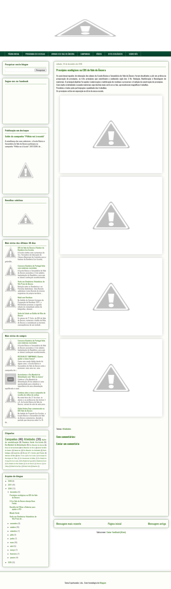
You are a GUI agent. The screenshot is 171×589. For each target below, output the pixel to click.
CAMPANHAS (85, 53)
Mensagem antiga (157, 524)
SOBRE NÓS (133, 53)
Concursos (17, 450)
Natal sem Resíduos (25, 297)
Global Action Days (16, 466)
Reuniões (35, 466)
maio (12, 542)
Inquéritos (16, 453)
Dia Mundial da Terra (28, 447)
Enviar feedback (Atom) (116, 532)
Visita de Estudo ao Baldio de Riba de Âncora (32, 314)
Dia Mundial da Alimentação (15, 444)
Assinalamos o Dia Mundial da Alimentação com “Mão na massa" (30, 375)
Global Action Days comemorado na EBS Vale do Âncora (31, 409)
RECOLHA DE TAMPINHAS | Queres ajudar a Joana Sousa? (30, 357)
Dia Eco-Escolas (31, 456)
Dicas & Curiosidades (12, 447)
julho (12, 534)
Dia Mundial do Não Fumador (15, 463)
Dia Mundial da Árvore (40, 461)
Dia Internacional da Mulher (27, 458)
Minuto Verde (26, 466)
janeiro (13, 557)
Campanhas (11, 439)
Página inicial (114, 524)
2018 (10, 481)
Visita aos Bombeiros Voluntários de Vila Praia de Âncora (31, 282)
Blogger (103, 582)
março (12, 549)
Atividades (66, 428)
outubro (13, 527)
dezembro (14, 492)
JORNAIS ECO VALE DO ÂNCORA (62, 53)
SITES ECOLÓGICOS (115, 53)
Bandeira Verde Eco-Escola (32, 442)
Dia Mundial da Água (26, 461)
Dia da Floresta (29, 463)
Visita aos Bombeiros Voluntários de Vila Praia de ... (23, 517)
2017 (10, 484)
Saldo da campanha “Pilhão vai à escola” (24, 136)
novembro (14, 523)
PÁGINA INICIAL (13, 53)
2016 (10, 488)
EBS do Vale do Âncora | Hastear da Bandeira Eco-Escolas (31, 248)
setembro (14, 531)
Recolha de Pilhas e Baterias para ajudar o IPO (22, 508)
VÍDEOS (99, 53)
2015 (10, 562)
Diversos (39, 463)
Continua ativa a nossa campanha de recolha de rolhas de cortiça (31, 393)
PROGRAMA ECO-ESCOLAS (35, 53)
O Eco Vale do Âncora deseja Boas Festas (22, 502)
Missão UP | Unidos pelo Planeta (33, 453)
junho (12, 538)
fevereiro (13, 553)
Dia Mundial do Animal (36, 445)
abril (12, 546)
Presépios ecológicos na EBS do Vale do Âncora (23, 496)
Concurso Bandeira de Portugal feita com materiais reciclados (31, 266)
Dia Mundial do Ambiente (31, 450)
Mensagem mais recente (68, 524)
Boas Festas (21, 456)
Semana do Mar (10, 455)
